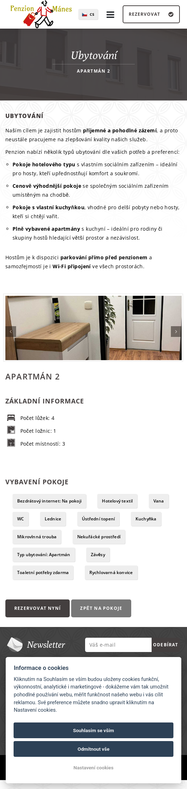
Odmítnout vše (93, 749)
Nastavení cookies (94, 767)
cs (92, 14)
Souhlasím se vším (93, 730)
